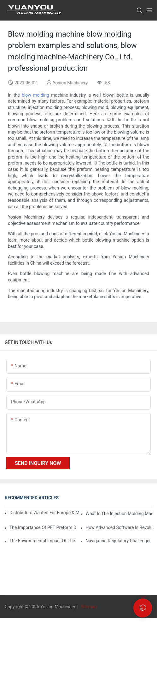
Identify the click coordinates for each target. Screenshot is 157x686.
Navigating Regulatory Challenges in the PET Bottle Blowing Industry (118, 540)
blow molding (35, 95)
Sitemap (88, 606)
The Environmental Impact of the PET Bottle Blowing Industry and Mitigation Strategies (42, 540)
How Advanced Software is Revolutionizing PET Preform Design (118, 527)
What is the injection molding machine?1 (118, 513)
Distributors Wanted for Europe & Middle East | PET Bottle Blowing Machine (45, 512)
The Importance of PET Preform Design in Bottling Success (42, 527)
